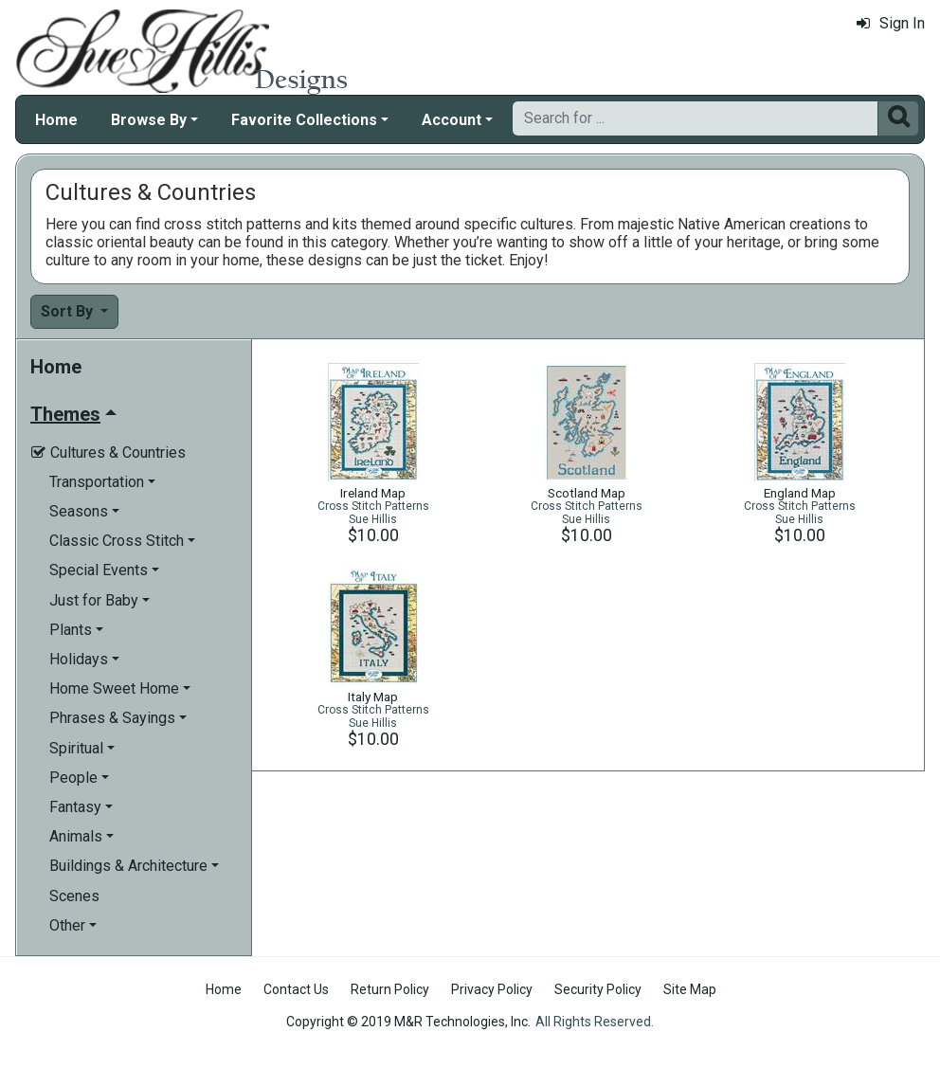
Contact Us (296, 989)
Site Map (689, 989)
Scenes (74, 896)
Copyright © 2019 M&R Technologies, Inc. (408, 1021)
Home (56, 120)
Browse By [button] (149, 120)
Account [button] (451, 120)
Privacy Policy (492, 989)
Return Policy (390, 989)
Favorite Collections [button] (304, 120)
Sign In (891, 23)
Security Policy (598, 989)
